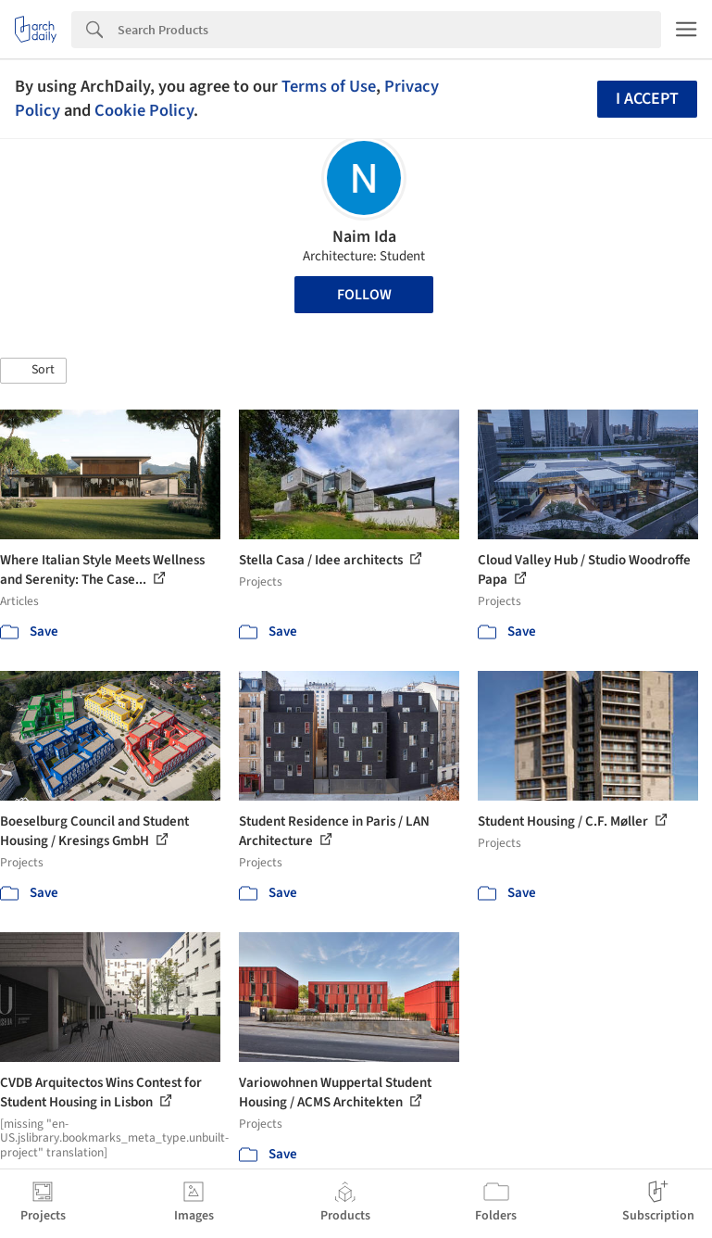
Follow (364, 294)
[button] (33, 371)
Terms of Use (328, 86)
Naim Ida (364, 236)
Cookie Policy (144, 110)
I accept (647, 98)
